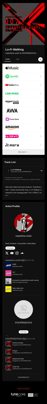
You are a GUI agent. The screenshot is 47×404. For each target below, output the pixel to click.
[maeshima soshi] (23, 222)
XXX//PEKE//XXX (23, 322)
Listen (7, 59)
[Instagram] (16, 254)
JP (36, 395)
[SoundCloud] (21, 253)
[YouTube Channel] (11, 253)
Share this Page (23, 388)
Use (17, 59)
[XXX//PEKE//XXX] (23, 309)
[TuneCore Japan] (18, 396)
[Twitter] (6, 254)
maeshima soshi (23, 236)
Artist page (10, 248)
